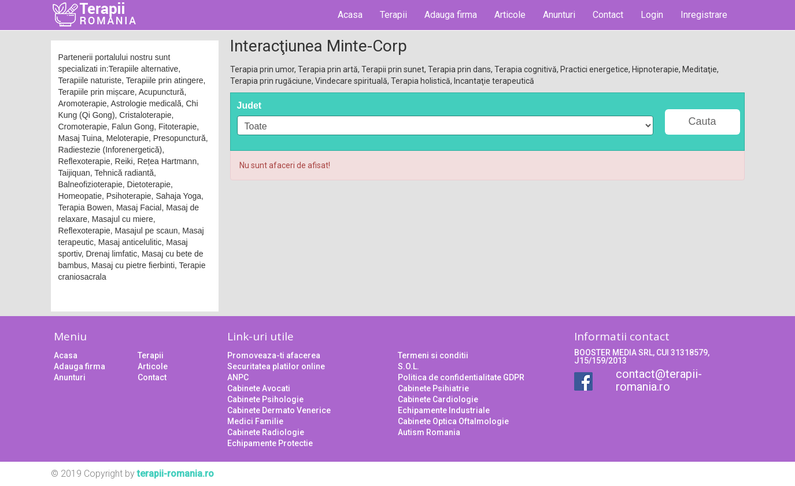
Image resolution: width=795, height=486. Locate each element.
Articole (510, 14)
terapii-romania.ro (175, 473)
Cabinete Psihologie (265, 399)
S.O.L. (408, 366)
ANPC (238, 377)
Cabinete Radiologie (265, 432)
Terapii (393, 14)
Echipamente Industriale (444, 410)
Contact (608, 14)
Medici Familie (255, 421)
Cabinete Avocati (258, 388)
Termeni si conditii (433, 355)
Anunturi (559, 14)
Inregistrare (704, 14)
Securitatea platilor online (276, 366)
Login (652, 14)
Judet (249, 105)
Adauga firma (450, 14)
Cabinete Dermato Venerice (279, 410)
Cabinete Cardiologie (438, 399)
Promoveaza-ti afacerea (273, 355)
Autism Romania (429, 432)
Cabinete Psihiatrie (433, 388)
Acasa (350, 14)
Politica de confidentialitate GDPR (461, 377)
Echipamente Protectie (270, 443)
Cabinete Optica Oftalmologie (453, 421)
